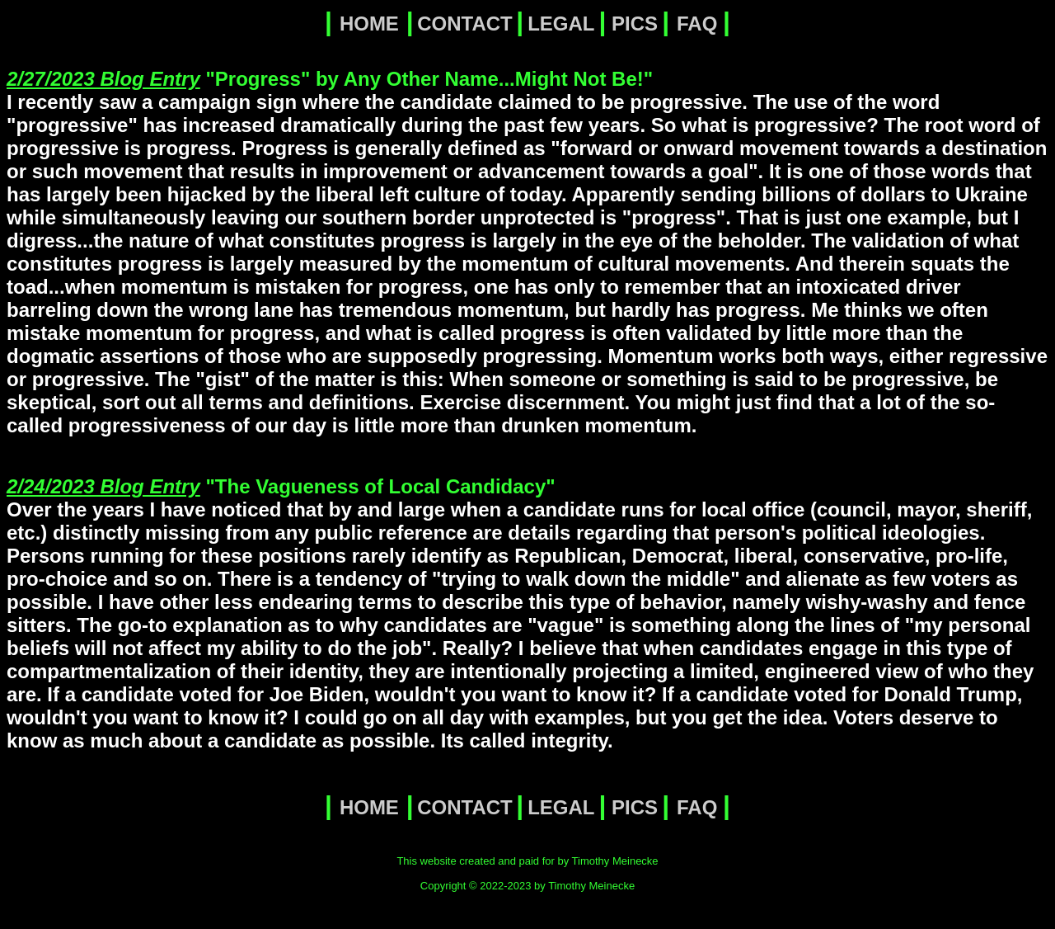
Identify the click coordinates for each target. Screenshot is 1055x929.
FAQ (697, 23)
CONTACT (465, 23)
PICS (635, 23)
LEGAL (561, 23)
